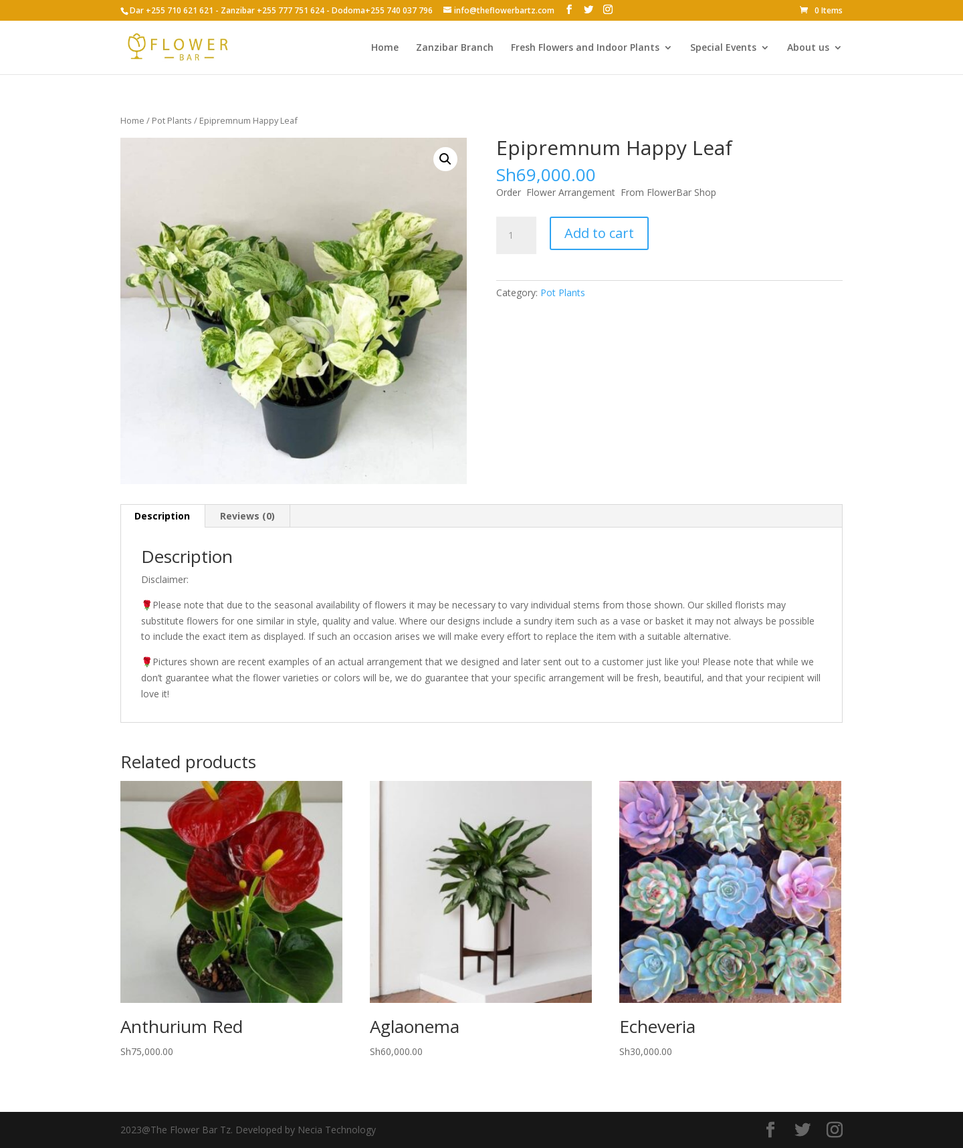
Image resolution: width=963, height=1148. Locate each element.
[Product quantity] (516, 235)
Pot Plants (172, 120)
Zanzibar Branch (455, 48)
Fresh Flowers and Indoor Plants (585, 48)
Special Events (723, 48)
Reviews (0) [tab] (247, 515)
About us (808, 48)
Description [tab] (162, 515)
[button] (445, 159)
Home (385, 48)
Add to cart (599, 233)
